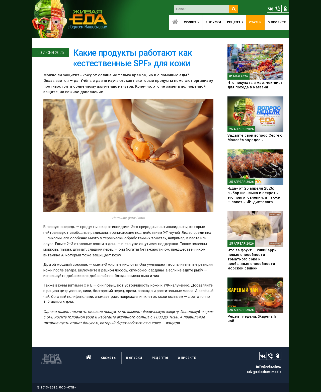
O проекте (277, 22)
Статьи (255, 22)
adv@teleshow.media (264, 372)
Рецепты (235, 22)
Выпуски (213, 22)
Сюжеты (191, 22)
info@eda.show (268, 366)
